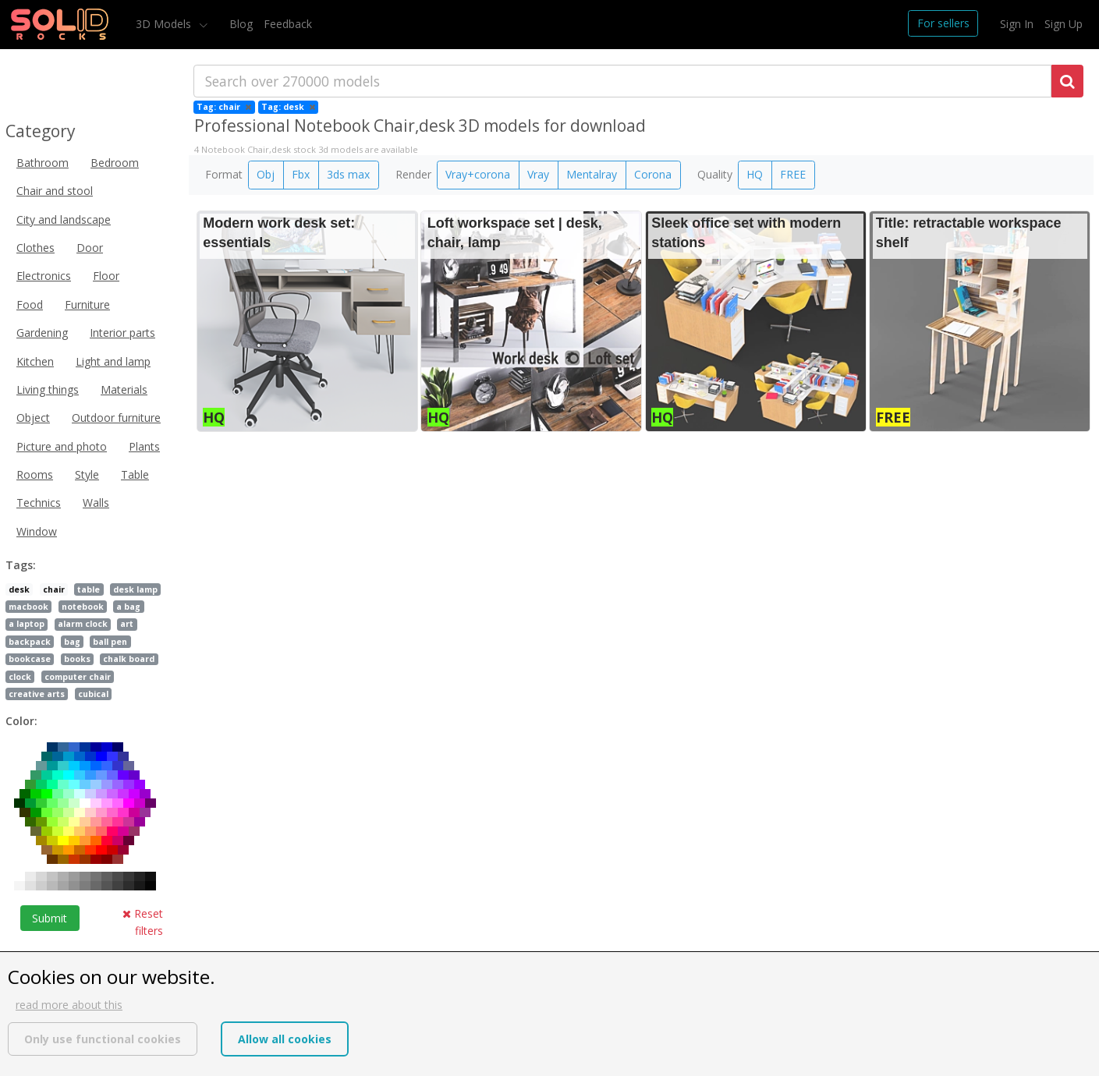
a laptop (26, 623)
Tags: (20, 564)
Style (87, 474)
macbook (28, 606)
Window (36, 531)
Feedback (288, 23)
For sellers (943, 23)
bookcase (30, 658)
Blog (241, 23)
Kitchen (35, 361)
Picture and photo (61, 446)
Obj (266, 174)
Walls (96, 502)
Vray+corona (477, 174)
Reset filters (142, 922)
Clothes (35, 247)
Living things (47, 389)
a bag (128, 606)
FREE (793, 174)
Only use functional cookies (102, 1039)
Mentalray (591, 174)
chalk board (128, 658)
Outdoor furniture (116, 417)
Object (33, 417)
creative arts (37, 693)
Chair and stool (54, 190)
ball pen (110, 641)
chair (54, 589)
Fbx (301, 174)
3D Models (165, 23)
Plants (144, 446)
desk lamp (135, 589)
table (88, 589)
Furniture (87, 304)
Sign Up (1063, 23)
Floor (106, 275)
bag (72, 641)
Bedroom (114, 162)
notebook (83, 606)
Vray (538, 174)
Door (89, 247)
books (77, 658)
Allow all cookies (284, 1039)
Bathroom (42, 162)
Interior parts (122, 332)
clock (20, 676)
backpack (30, 641)
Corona (653, 174)
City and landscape (63, 219)
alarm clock (83, 623)
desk (19, 589)
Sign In (1016, 23)
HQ (754, 174)
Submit (49, 918)
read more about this (69, 1004)
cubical (93, 693)
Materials (124, 389)
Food (29, 304)
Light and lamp (113, 361)
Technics (38, 502)
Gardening (42, 332)
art (126, 623)
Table (135, 474)
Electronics (43, 275)
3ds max (348, 174)
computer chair (77, 676)
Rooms (34, 474)
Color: (21, 720)
